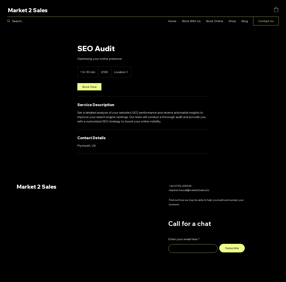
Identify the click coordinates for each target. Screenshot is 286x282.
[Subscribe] (232, 248)
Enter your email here (183, 239)
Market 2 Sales (28, 10)
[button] (276, 9)
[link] (89, 86)
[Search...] (21, 21)
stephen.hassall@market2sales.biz (189, 190)
